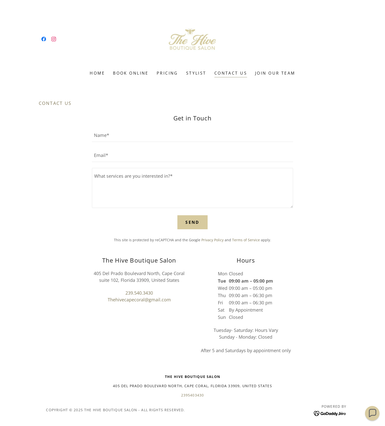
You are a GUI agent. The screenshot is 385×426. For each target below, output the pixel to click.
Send (192, 222)
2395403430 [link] (192, 395)
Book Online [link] (131, 73)
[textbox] (192, 135)
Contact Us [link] (230, 73)
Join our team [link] (275, 73)
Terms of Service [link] (246, 240)
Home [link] (97, 73)
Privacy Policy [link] (212, 240)
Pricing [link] (167, 73)
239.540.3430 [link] (139, 293)
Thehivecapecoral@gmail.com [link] (139, 300)
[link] (44, 39)
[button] (372, 413)
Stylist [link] (196, 73)
